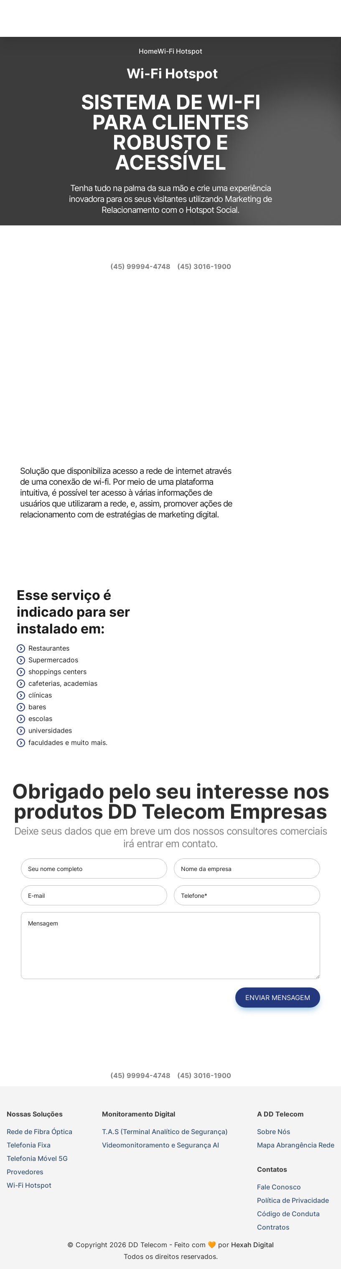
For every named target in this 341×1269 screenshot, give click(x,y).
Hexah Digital (252, 1245)
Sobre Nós (273, 1132)
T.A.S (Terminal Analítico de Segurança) (165, 1132)
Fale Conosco (279, 1188)
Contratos (273, 1229)
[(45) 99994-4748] (140, 266)
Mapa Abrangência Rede (295, 1146)
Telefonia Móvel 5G (37, 1158)
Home (148, 51)
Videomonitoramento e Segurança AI (160, 1145)
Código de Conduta (288, 1215)
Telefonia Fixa (29, 1145)
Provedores (25, 1172)
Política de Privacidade (293, 1202)
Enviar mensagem (279, 997)
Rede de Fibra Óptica (39, 1131)
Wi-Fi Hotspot (29, 1185)
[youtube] (178, 247)
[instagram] (162, 247)
